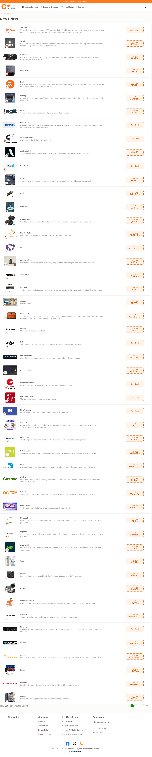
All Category (97, 733)
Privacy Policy (43, 730)
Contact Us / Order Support (72, 730)
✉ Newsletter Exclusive (49, 7)
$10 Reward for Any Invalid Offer (74, 734)
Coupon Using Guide (70, 726)
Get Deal (135, 125)
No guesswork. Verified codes (76, 1)
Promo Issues (67, 721)
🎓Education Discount (29, 7)
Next (147, 706)
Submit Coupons (44, 734)
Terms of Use (43, 726)
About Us (41, 721)
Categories (7, 13)
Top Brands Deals (99, 728)
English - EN (100, 722)
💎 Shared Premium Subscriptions (73, 7)
